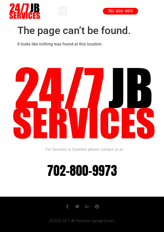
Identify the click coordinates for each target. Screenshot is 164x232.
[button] (63, 11)
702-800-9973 (82, 170)
